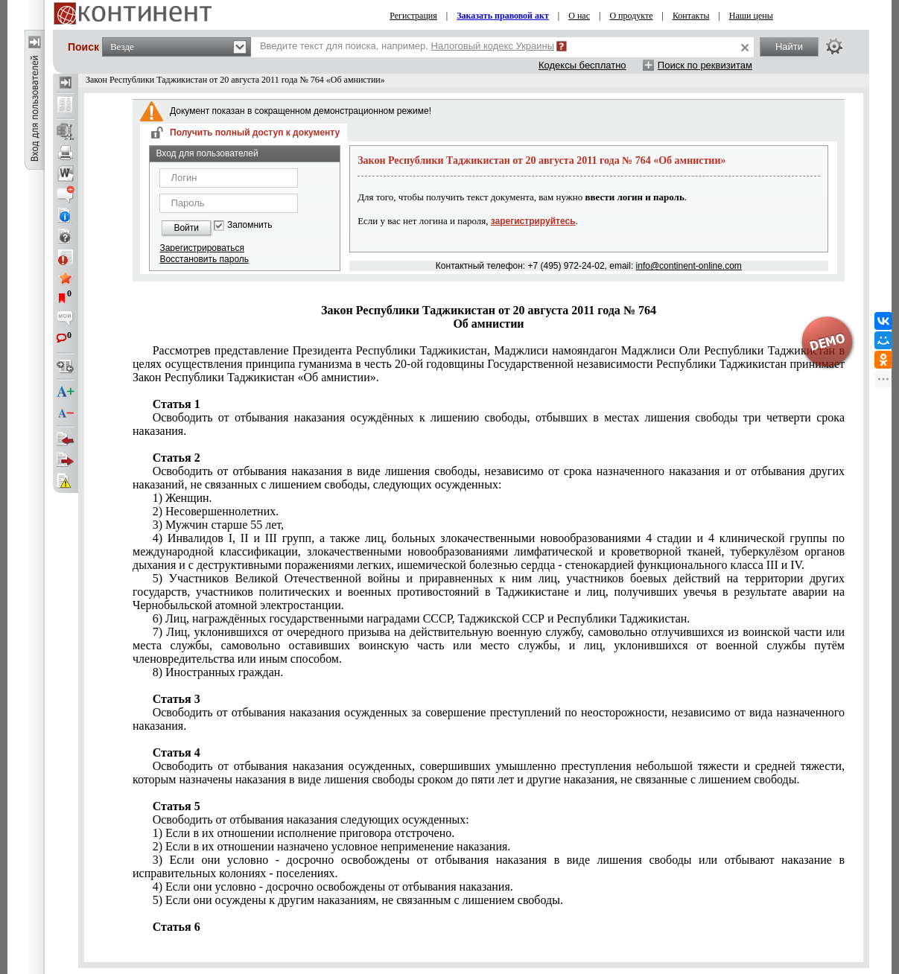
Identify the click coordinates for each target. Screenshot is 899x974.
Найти (789, 46)
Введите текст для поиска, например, (407, 45)
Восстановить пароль (204, 259)
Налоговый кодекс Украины (493, 45)
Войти (186, 228)
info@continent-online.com (689, 266)
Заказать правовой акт (503, 15)
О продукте (630, 15)
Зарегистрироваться (201, 248)
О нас (579, 15)
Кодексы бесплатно (582, 65)
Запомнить (249, 225)
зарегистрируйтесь (533, 221)
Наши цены (751, 15)
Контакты (691, 15)
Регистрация (413, 15)
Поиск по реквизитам (705, 65)
